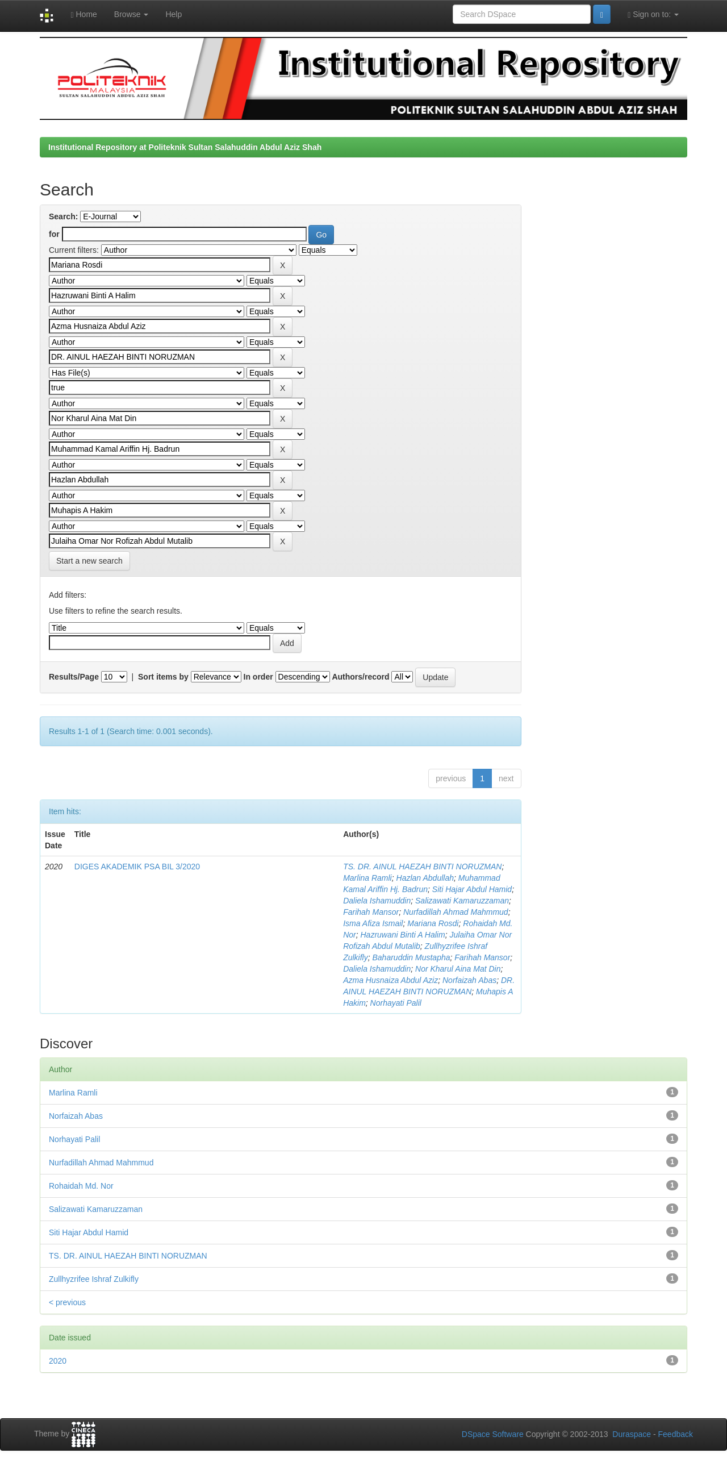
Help (173, 14)
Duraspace (631, 1434)
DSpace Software (493, 1434)
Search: (63, 216)
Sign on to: (653, 14)
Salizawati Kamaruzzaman (462, 900)
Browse (131, 14)
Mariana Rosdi (432, 923)
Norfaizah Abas (469, 980)
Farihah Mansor (371, 912)
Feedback (675, 1434)
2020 (57, 1360)
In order (258, 676)
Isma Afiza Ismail (373, 923)
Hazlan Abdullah (425, 877)
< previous (67, 1302)
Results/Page (74, 676)
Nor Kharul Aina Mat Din (457, 968)
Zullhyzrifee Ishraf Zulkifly (94, 1279)
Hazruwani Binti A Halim (403, 934)
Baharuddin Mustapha (411, 957)
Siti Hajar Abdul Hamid (472, 889)
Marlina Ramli (367, 877)
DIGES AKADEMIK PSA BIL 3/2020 (137, 866)
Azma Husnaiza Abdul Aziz (390, 980)
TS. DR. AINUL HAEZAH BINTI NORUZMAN (422, 866)
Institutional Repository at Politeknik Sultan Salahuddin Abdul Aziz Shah (184, 147)
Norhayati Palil (395, 1002)
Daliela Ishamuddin (377, 900)
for (54, 234)
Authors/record (360, 676)
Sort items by (163, 676)
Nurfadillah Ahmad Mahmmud (455, 912)
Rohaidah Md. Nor (81, 1185)
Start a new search (89, 560)
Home (83, 14)
